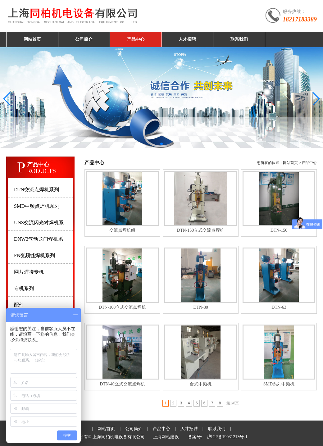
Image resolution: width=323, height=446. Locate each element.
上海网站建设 (166, 437)
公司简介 (84, 39)
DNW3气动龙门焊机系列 (38, 241)
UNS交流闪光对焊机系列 (39, 225)
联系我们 (239, 39)
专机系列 (24, 288)
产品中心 (135, 39)
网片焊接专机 (29, 272)
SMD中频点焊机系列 (37, 206)
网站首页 (32, 39)
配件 (19, 304)
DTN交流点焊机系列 (36, 189)
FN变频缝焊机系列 (34, 255)
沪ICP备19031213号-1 (227, 437)
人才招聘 (187, 39)
